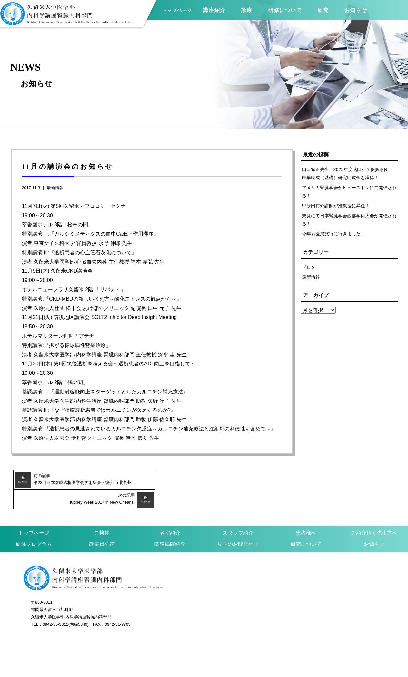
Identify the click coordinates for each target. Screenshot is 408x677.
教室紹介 (170, 513)
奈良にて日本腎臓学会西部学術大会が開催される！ (349, 220)
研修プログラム (34, 524)
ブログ (308, 267)
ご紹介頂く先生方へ (374, 513)
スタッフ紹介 (238, 513)
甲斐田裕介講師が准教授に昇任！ (336, 205)
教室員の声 (102, 524)
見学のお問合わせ (238, 524)
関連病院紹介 (169, 524)
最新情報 (55, 187)
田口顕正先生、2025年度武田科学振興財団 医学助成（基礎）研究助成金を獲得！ (347, 173)
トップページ (177, 10)
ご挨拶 (102, 513)
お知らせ (374, 524)
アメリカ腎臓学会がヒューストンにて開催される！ (349, 191)
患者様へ (306, 513)
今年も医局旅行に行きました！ (333, 234)
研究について (306, 524)
